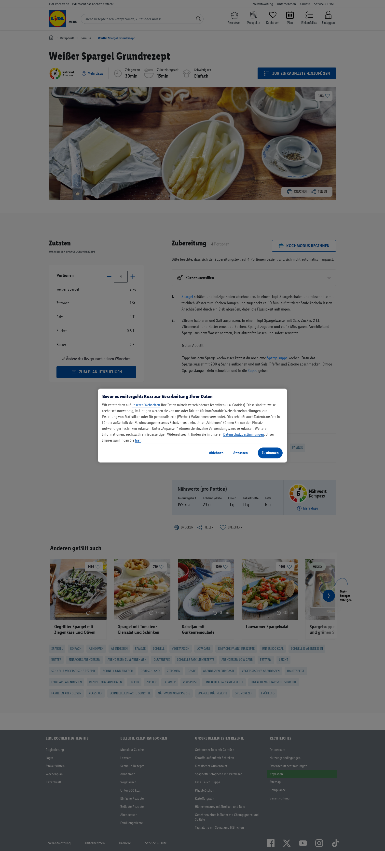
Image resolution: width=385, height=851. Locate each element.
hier (138, 440)
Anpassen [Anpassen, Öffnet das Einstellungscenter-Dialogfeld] (240, 452)
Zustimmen (270, 452)
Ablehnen (216, 452)
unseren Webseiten (146, 405)
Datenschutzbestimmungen (243, 434)
